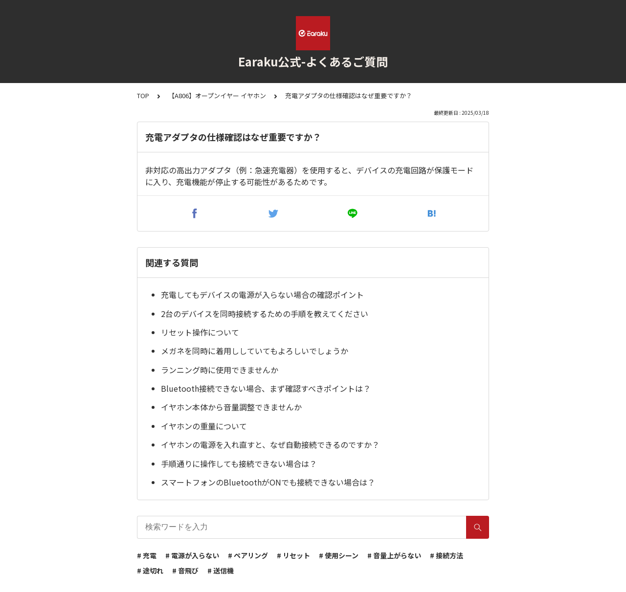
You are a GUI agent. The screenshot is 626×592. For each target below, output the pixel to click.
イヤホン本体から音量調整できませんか (231, 407)
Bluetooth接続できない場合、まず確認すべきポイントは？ (266, 388)
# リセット (293, 555)
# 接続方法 (446, 555)
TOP (143, 95)
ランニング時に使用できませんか (219, 370)
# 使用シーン (338, 555)
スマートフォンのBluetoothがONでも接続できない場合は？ (268, 482)
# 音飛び (185, 570)
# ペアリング (248, 555)
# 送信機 (220, 570)
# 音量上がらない (394, 555)
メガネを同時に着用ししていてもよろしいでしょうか (254, 351)
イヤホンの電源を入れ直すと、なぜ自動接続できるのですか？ (270, 444)
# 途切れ (150, 570)
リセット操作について (200, 332)
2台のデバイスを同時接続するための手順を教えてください (264, 313)
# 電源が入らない (192, 555)
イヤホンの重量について (204, 426)
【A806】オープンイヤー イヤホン (217, 95)
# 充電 (146, 555)
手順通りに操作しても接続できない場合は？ (239, 463)
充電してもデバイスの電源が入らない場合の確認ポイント (262, 294)
